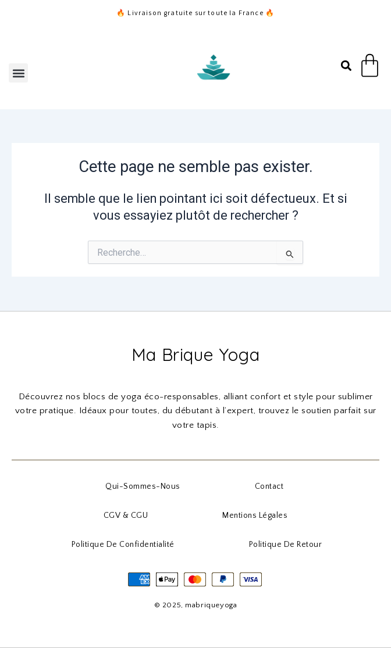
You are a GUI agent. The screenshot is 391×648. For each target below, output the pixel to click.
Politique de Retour (285, 544)
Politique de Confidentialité (123, 544)
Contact (269, 486)
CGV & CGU (126, 515)
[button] (18, 73)
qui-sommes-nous (142, 486)
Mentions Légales (254, 515)
